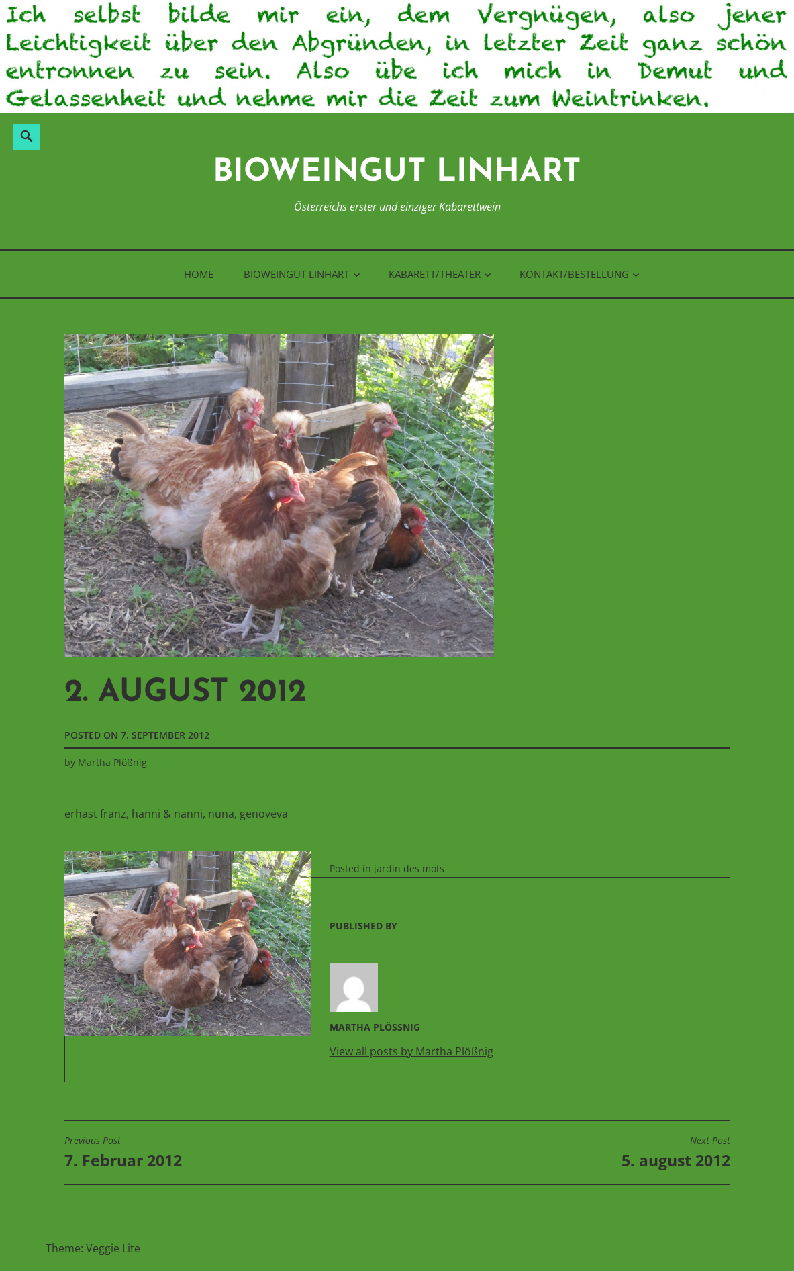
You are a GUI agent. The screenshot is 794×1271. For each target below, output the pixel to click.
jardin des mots (409, 868)
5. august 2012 (676, 1153)
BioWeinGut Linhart (397, 173)
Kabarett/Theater (435, 274)
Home (198, 274)
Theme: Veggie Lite (93, 1248)
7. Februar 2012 (123, 1153)
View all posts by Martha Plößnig (411, 1051)
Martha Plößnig (112, 762)
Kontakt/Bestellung (574, 274)
